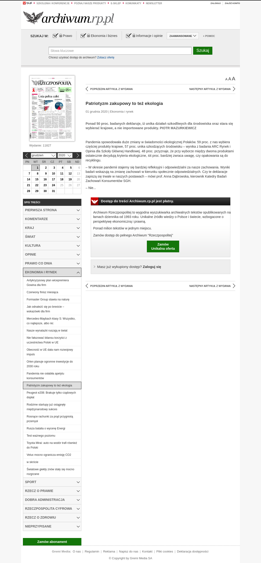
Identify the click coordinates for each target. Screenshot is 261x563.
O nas (77, 551)
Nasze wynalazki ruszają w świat (47, 330)
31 (53, 191)
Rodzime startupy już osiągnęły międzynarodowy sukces (46, 407)
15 (36, 179)
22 (36, 185)
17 (53, 179)
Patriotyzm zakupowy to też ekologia (49, 385)
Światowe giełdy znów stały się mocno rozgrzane (50, 472)
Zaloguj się (129, 267)
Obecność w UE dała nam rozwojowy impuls (50, 352)
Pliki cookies (164, 551)
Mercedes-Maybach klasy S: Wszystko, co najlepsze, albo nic (51, 321)
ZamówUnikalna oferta (163, 246)
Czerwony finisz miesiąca (42, 292)
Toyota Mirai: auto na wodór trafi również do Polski (52, 445)
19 (70, 179)
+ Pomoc (209, 36)
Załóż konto (232, 3)
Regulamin (92, 551)
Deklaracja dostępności (192, 551)
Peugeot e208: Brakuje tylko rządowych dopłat (51, 395)
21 (28, 185)
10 (53, 173)
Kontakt (147, 551)
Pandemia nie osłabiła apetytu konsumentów (45, 376)
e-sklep (116, 3)
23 (45, 185)
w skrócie (32, 462)
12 (70, 173)
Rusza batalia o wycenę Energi (46, 428)
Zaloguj (215, 3)
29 (36, 191)
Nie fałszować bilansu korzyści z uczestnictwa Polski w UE (47, 340)
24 (53, 185)
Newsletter (154, 3)
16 (45, 179)
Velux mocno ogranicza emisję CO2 (49, 454)
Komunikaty (133, 3)
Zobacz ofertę (105, 57)
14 (28, 179)
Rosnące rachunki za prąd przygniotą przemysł (50, 419)
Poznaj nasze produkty (90, 3)
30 (45, 191)
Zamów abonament (52, 542)
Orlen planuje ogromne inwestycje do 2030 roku (50, 364)
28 (28, 191)
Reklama (109, 551)
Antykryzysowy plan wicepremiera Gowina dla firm (48, 283)
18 (61, 179)
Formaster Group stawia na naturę (48, 299)
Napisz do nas (128, 551)
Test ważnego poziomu (41, 435)
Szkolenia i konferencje (52, 3)
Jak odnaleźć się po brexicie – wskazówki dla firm (45, 309)
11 (61, 173)
